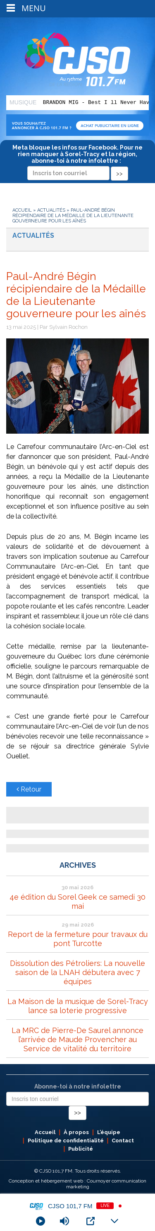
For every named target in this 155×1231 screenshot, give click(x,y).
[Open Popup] (90, 1221)
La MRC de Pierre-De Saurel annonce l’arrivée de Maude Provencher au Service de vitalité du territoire (77, 1039)
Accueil (22, 210)
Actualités (51, 210)
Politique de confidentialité (66, 1140)
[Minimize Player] (114, 1221)
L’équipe (108, 1132)
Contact (123, 1140)
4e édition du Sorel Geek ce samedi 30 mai (77, 901)
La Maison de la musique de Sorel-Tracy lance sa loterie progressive (77, 1006)
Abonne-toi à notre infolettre (77, 1086)
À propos (76, 1132)
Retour (29, 789)
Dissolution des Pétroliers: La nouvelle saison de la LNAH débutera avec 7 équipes (77, 972)
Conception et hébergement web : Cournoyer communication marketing (77, 1184)
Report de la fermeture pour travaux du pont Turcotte (78, 939)
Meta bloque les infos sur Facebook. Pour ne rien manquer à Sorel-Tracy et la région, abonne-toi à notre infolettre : (77, 160)
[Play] (40, 1221)
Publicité (80, 1149)
